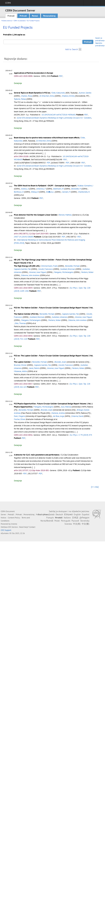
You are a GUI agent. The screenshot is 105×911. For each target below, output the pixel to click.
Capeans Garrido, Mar (22, 269)
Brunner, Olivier (20, 365)
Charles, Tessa (26, 96)
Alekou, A (25, 188)
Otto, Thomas (20, 323)
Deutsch (59, 514)
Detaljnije (18, 83)
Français (50, 517)
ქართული (84, 517)
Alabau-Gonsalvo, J (85, 185)
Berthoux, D (19, 192)
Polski (57, 520)
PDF (61, 76)
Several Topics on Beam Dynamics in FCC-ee (32, 93)
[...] (45, 230)
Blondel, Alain (60, 362)
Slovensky (84, 520)
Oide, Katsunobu (58, 93)
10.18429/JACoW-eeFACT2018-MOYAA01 (59, 114)
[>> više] (95, 487)
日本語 (75, 517)
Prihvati (23, 15)
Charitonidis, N (84, 192)
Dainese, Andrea (58, 413)
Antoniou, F (41, 188)
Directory (96, 4)
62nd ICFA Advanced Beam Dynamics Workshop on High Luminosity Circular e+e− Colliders (54, 118)
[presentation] (39, 102)
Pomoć (35, 15)
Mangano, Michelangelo (63, 272)
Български (43, 514)
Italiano (67, 517)
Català (51, 514)
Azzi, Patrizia (66, 407)
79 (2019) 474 (81, 435)
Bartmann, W (58, 188)
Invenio (14, 524)
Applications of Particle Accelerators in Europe (33, 73)
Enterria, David (77, 416)
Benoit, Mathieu (65, 215)
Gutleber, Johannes (59, 317)
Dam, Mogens (19, 416)
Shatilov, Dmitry (68, 96)
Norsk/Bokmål (46, 520)
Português (65, 520)
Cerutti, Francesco (45, 269)
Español (85, 514)
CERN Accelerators (20, 21)
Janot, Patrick (34, 368)
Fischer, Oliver (19, 419)
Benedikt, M (76, 188)
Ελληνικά (68, 514)
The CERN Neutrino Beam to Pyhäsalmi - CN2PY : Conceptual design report (45, 185)
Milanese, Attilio (20, 371)
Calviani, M (66, 192)
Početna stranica (7, 21)
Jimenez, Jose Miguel (37, 272)
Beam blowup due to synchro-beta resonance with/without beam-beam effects (46, 137)
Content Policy (14, 517)
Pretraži (11, 15)
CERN (8, 2)
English (77, 514)
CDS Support (6, 530)
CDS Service (13, 527)
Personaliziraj (49, 15)
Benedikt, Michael (72, 266)
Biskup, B (35, 192)
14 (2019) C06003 (24, 236)
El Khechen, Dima (47, 96)
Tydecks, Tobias (20, 99)
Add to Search (71, 49)
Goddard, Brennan (67, 269)
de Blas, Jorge (58, 416)
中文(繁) (85, 523)
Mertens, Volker (87, 272)
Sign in (88, 4)
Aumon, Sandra (85, 93)
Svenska (68, 523)
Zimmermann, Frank (49, 266)
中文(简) (77, 523)
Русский (75, 520)
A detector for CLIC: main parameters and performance (36, 454)
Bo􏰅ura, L (50, 192)
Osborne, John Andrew (30, 275)
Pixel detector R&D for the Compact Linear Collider (35, 215)
